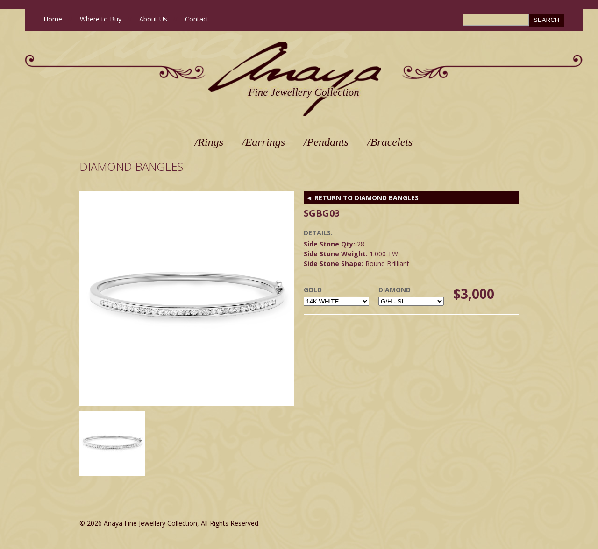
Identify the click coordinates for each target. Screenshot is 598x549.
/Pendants (326, 142)
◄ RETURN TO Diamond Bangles (362, 197)
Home (52, 18)
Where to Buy (100, 18)
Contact (197, 18)
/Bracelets (390, 142)
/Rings (209, 142)
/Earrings (263, 142)
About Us (153, 18)
